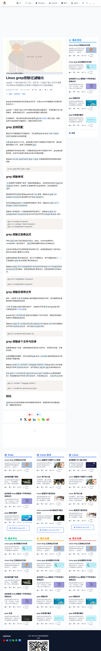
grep (10, 94)
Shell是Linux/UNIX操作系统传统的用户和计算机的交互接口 (44, 538)
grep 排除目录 (74, 98)
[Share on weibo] (47, 419)
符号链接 (19, 309)
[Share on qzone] (38, 419)
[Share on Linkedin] (34, 419)
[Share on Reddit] (29, 419)
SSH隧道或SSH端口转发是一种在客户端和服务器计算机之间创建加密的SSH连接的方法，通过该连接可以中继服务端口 (76, 487)
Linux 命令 (17, 94)
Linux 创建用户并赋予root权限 (48, 481)
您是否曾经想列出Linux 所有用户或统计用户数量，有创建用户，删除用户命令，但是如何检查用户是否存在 (44, 521)
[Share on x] (25, 419)
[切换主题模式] (83, 3)
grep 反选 (8, 634)
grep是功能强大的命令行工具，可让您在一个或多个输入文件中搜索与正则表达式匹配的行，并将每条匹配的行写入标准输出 (76, 88)
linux (24, 94)
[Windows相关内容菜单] (20, 3)
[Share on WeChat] (43, 419)
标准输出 (44, 118)
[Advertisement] (50, 22)
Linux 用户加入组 (43, 497)
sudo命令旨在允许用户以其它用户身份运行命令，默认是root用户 (44, 485)
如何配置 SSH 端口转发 (78, 481)
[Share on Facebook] (21, 419)
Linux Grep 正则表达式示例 (79, 45)
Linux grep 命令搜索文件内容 (80, 62)
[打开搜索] (87, 3)
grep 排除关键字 (11, 534)
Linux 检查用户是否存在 (46, 514)
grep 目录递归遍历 (76, 115)
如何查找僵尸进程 (11, 497)
